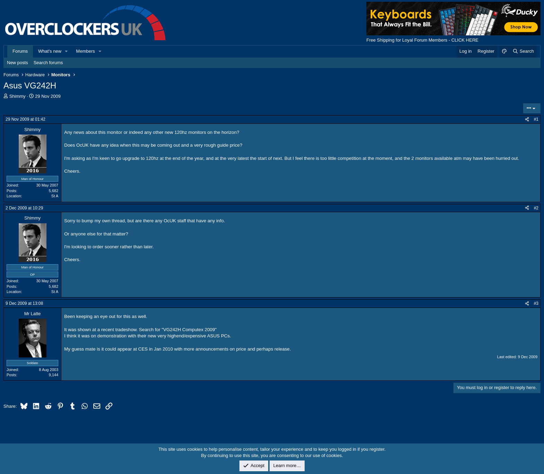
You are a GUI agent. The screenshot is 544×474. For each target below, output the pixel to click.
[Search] (523, 51)
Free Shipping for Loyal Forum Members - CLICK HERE (422, 40)
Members (85, 51)
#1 (536, 119)
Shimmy (17, 96)
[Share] (527, 119)
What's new (49, 51)
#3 (536, 303)
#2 (536, 208)
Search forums (48, 62)
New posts (17, 62)
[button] (66, 51)
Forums (20, 51)
